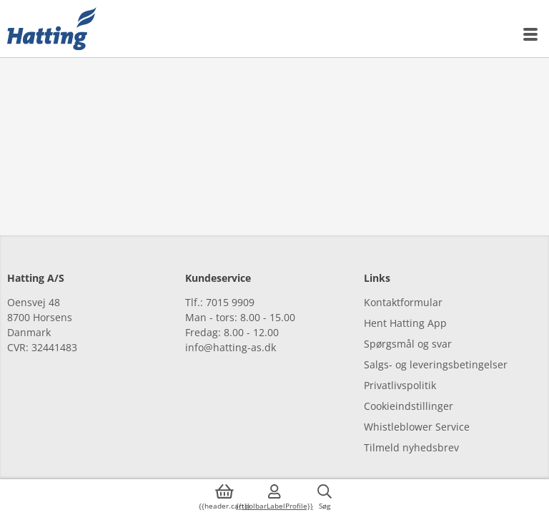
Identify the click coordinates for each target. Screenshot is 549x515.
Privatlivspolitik (400, 385)
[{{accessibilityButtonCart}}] (224, 497)
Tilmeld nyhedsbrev (411, 447)
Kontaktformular (403, 302)
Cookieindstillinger (408, 406)
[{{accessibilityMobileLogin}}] (274, 497)
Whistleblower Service (417, 426)
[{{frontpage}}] (52, 28)
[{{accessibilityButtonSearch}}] (324, 497)
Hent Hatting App (405, 323)
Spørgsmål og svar (408, 343)
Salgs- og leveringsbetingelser (436, 364)
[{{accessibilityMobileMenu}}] (531, 34)
